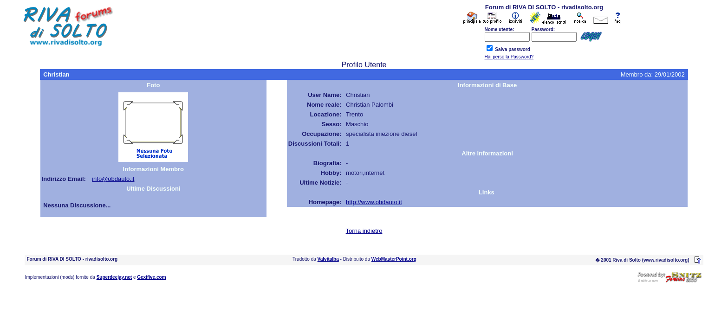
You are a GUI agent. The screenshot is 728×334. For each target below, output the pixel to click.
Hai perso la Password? (509, 56)
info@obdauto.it (113, 178)
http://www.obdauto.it (374, 202)
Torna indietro (364, 230)
